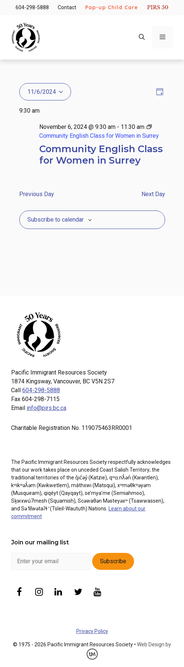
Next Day (153, 194)
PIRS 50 (157, 7)
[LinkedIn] (58, 592)
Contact (67, 7)
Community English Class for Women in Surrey (101, 154)
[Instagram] (39, 592)
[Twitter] (78, 592)
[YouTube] (97, 592)
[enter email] (51, 561)
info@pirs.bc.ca (46, 407)
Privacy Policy (92, 631)
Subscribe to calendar (55, 219)
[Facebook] (19, 592)
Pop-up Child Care (111, 7)
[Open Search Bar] (141, 37)
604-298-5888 (32, 7)
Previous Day (36, 194)
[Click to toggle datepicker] (45, 91)
